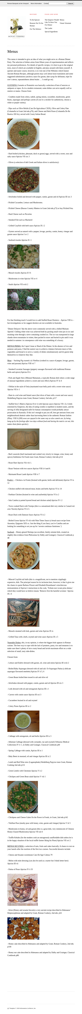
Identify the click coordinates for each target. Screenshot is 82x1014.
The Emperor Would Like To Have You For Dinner (52, 22)
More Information (36, 3)
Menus (62, 20)
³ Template (11, 1008)
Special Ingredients (51, 32)
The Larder (48, 28)
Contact (46, 3)
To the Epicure (35, 20)
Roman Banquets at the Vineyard (18, 3)
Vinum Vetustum (65, 23)
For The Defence (35, 29)
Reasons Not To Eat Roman (36, 24)
